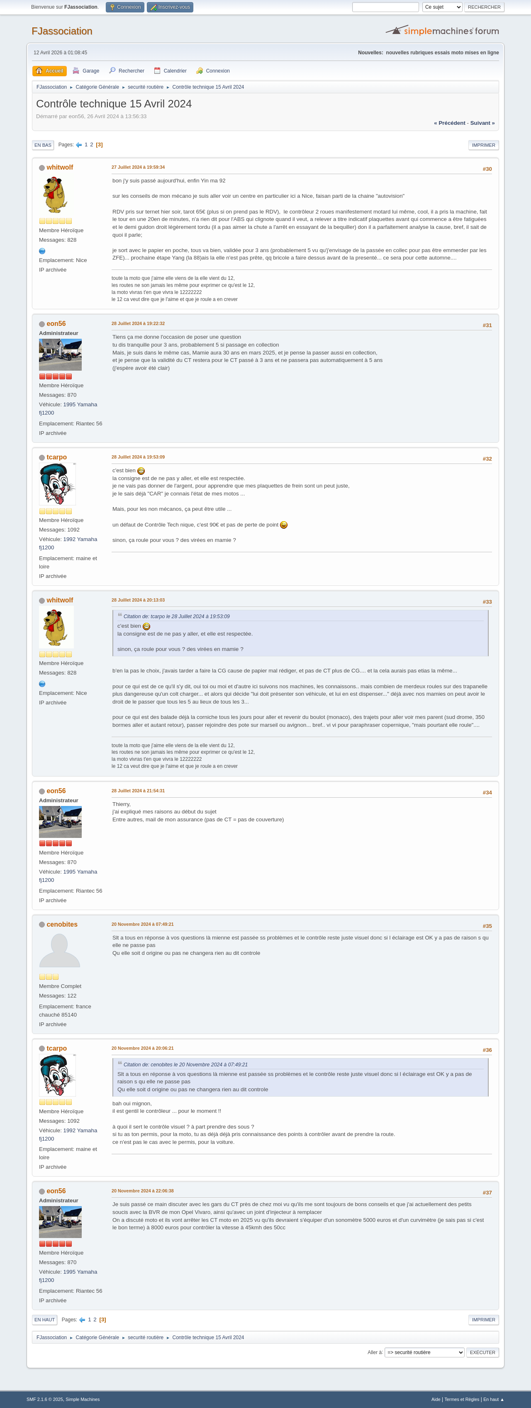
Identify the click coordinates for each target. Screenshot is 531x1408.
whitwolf (59, 167)
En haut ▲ (493, 1399)
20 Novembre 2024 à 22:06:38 (143, 1190)
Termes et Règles (461, 1399)
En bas (42, 145)
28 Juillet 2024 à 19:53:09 (138, 456)
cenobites (62, 924)
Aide (436, 1399)
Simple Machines (83, 1399)
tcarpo (56, 457)
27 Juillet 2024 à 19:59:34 (138, 167)
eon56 (56, 323)
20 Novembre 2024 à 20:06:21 (143, 1048)
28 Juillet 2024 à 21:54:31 (138, 790)
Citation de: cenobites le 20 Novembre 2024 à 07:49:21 (186, 1065)
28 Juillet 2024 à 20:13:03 (138, 599)
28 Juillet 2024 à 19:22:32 (138, 323)
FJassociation (62, 30)
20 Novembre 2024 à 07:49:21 (143, 924)
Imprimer (483, 145)
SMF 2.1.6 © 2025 (45, 1399)
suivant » (482, 123)
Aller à (375, 1352)
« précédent (449, 123)
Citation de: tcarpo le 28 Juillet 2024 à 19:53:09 (177, 616)
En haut (44, 1319)
